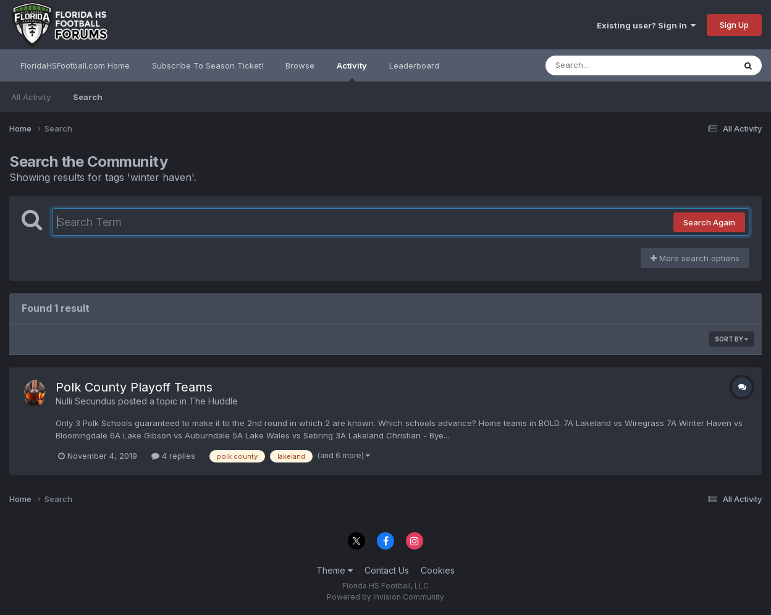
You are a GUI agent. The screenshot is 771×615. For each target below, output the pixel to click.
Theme (334, 570)
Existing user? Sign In (646, 25)
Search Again (709, 222)
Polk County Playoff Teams (134, 387)
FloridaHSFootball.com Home (75, 65)
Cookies (438, 570)
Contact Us (386, 570)
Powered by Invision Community (385, 596)
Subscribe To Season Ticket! (207, 65)
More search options (695, 258)
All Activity (31, 97)
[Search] (606, 65)
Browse (299, 65)
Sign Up (734, 25)
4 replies (173, 456)
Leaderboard (414, 65)
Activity (352, 71)
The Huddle (213, 401)
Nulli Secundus (86, 401)
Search (88, 97)
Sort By (731, 339)
